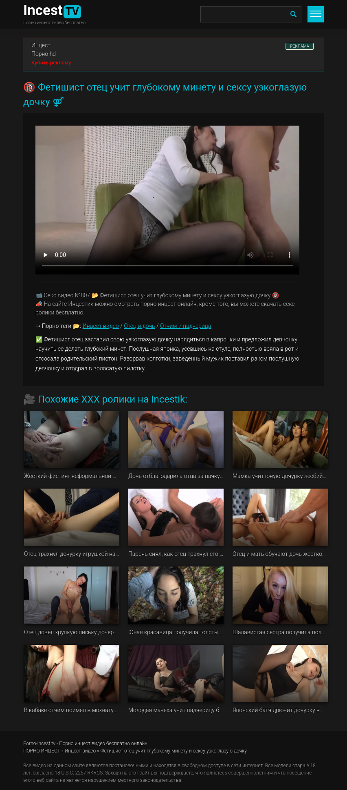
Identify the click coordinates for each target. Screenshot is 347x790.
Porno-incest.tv (39, 743)
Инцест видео (101, 326)
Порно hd (43, 54)
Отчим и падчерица (185, 326)
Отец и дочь (139, 326)
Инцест (41, 45)
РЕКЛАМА (299, 46)
